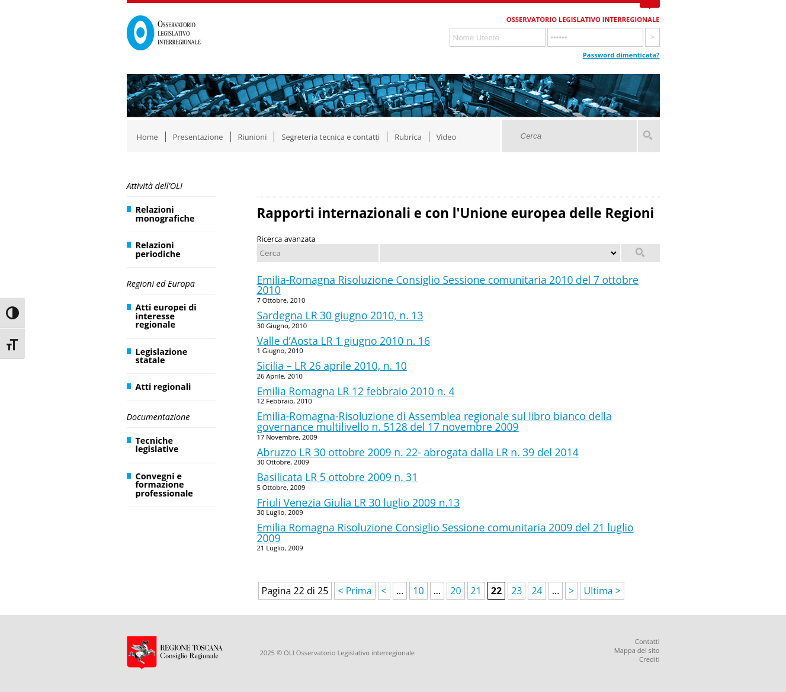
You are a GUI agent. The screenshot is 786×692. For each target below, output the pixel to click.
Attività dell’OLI (154, 185)
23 (516, 590)
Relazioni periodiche (158, 249)
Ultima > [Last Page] (601, 590)
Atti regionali (163, 386)
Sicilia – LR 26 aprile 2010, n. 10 (332, 365)
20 (455, 590)
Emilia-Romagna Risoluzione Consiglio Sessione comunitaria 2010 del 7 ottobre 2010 (448, 285)
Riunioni (252, 137)
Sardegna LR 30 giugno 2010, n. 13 (340, 315)
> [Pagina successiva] (571, 590)
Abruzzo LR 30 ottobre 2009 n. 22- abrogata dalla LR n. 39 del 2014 (418, 452)
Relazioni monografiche (165, 213)
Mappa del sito (637, 650)
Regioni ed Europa (161, 283)
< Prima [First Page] (354, 590)
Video (447, 137)
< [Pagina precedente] (384, 590)
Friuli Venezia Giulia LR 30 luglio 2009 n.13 (358, 502)
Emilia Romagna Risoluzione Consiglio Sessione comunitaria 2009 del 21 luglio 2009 (445, 532)
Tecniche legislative (157, 444)
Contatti (647, 641)
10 (418, 590)
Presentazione (198, 137)
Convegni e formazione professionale (164, 484)
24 (536, 590)
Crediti (649, 659)
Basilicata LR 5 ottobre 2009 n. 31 (337, 477)
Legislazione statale (162, 356)
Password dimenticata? (621, 54)
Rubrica (407, 137)
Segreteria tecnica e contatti (330, 137)
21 (476, 590)
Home (147, 137)
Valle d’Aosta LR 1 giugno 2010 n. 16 (344, 341)
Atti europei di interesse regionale (166, 316)
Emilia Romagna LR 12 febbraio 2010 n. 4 (356, 391)
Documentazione (158, 416)
